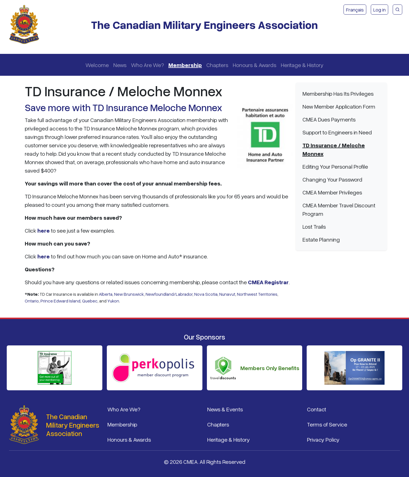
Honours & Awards (254, 64)
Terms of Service (327, 424)
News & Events (225, 409)
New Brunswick (129, 294)
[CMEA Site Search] (397, 9)
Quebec (90, 301)
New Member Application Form (338, 106)
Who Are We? (147, 64)
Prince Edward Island (60, 301)
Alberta (105, 294)
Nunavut (227, 294)
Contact (316, 409)
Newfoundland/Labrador (169, 294)
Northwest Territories (257, 294)
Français (355, 9)
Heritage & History (302, 64)
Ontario (32, 301)
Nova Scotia (206, 294)
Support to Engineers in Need (337, 132)
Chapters (217, 64)
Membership (185, 64)
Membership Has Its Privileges (338, 93)
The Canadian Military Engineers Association (204, 24)
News (119, 64)
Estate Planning (321, 239)
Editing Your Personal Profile (335, 166)
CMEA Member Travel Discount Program (338, 209)
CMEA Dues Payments (329, 119)
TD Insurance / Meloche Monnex (333, 149)
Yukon (113, 301)
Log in (379, 9)
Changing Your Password (332, 179)
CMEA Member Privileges (332, 192)
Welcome (97, 64)
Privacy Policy (323, 439)
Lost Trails (314, 226)
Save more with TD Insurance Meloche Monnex (123, 107)
